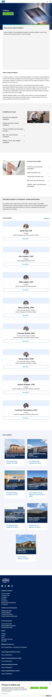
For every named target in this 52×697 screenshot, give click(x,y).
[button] (47, 1)
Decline (43, 687)
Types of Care (5, 595)
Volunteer (4, 641)
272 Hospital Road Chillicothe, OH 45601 (35, 462)
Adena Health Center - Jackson (15, 455)
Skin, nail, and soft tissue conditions (14, 135)
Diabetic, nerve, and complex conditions (14, 141)
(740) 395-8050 (10, 456)
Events (3, 635)
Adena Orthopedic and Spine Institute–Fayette (37, 485)
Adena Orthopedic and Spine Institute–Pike (26, 549)
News (3, 637)
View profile (26, 238)
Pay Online (4, 600)
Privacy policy (4, 693)
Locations (4, 597)
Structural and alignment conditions (14, 118)
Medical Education (6, 610)
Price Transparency (6, 654)
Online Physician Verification (9, 616)
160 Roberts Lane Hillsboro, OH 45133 (34, 526)
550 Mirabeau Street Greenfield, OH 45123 (12, 526)
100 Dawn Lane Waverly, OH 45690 (23, 557)
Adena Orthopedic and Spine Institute (37, 454)
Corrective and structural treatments (38, 167)
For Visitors (4, 604)
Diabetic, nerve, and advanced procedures (38, 185)
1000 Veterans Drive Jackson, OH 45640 (12, 462)
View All (46, 218)
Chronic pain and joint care (38, 176)
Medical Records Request (8, 602)
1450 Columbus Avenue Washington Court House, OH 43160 (37, 494)
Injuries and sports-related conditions (14, 124)
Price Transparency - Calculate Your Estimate (14, 647)
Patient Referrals (6, 612)
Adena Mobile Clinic (7, 627)
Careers (3, 633)
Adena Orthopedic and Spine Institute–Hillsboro (37, 518)
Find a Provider (5, 593)
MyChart (3, 599)
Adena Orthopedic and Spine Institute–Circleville (14, 485)
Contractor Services (6, 639)
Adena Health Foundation (8, 625)
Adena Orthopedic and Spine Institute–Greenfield (14, 518)
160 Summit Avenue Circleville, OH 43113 (12, 493)
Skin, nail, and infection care (38, 180)
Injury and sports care (38, 172)
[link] (23, 1)
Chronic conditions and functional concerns (14, 130)
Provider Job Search (7, 614)
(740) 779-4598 (8, 13)
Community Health (6, 623)
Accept (34, 687)
